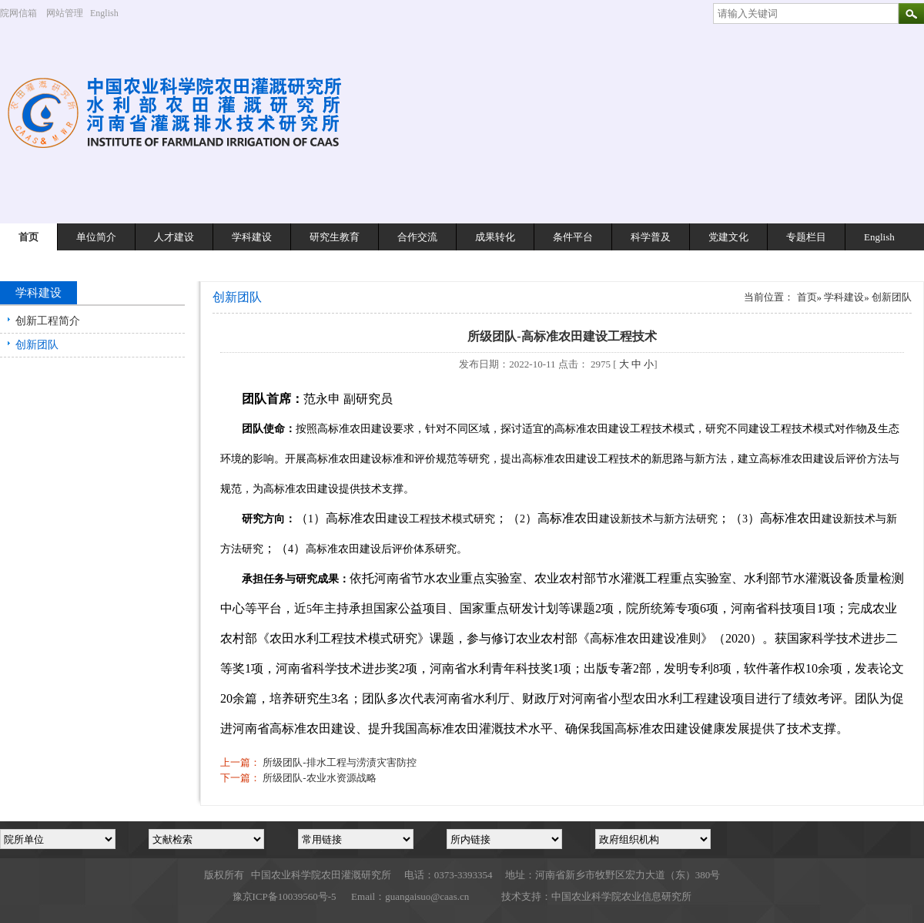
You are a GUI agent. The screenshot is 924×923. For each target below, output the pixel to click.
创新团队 (37, 345)
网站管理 (64, 13)
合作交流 (417, 237)
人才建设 (174, 237)
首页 (28, 237)
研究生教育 (335, 237)
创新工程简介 (47, 321)
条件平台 (573, 237)
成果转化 (495, 237)
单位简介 (96, 237)
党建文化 (728, 237)
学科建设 (252, 237)
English (110, 13)
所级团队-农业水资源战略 (319, 778)
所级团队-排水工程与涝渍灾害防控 (339, 762)
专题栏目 (806, 237)
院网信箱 (18, 13)
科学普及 (651, 237)
